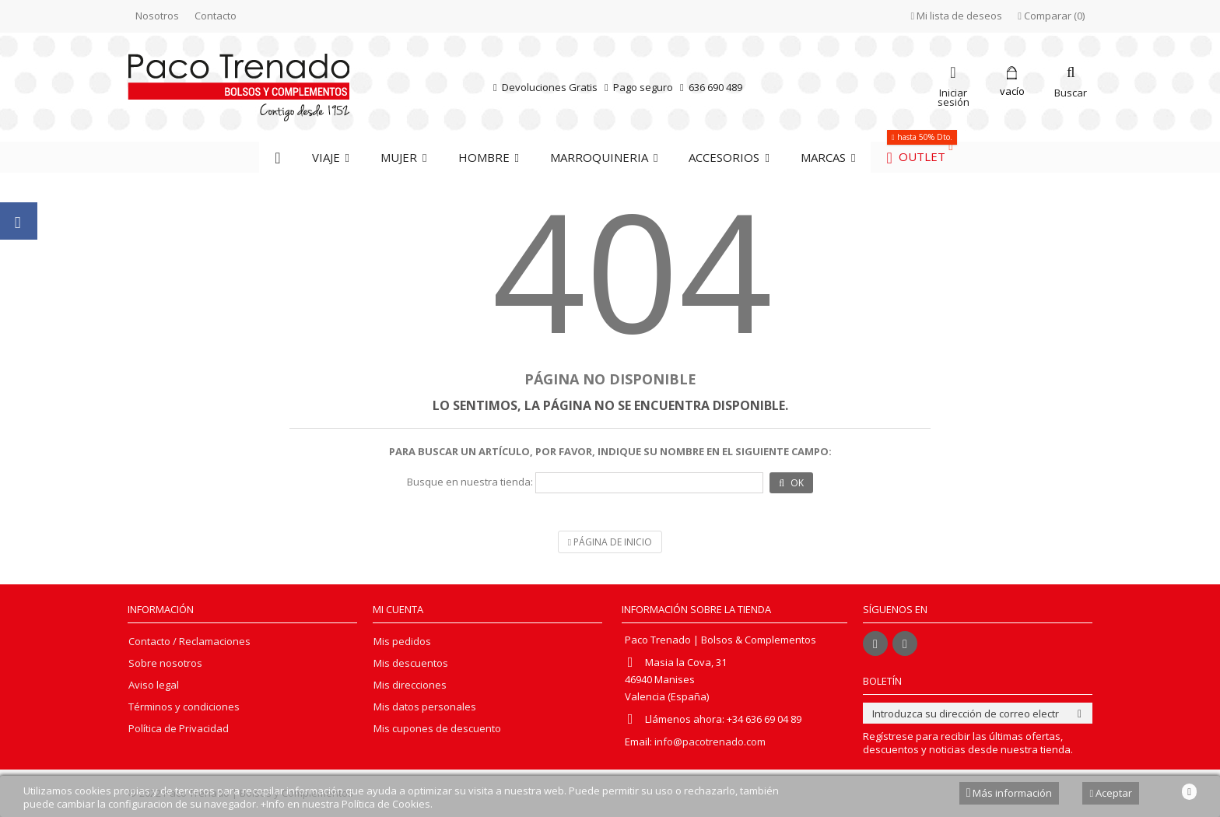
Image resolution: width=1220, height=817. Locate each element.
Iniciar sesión (953, 96)
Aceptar (1110, 793)
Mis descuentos (410, 663)
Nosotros (157, 16)
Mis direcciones (410, 685)
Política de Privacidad (178, 728)
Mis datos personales (424, 707)
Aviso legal (153, 685)
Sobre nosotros (165, 663)
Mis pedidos (402, 641)
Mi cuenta (398, 609)
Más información (1009, 793)
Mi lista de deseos (957, 16)
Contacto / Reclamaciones (189, 641)
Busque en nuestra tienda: (470, 482)
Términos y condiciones (184, 707)
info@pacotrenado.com (710, 742)
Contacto (216, 16)
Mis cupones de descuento (437, 728)
